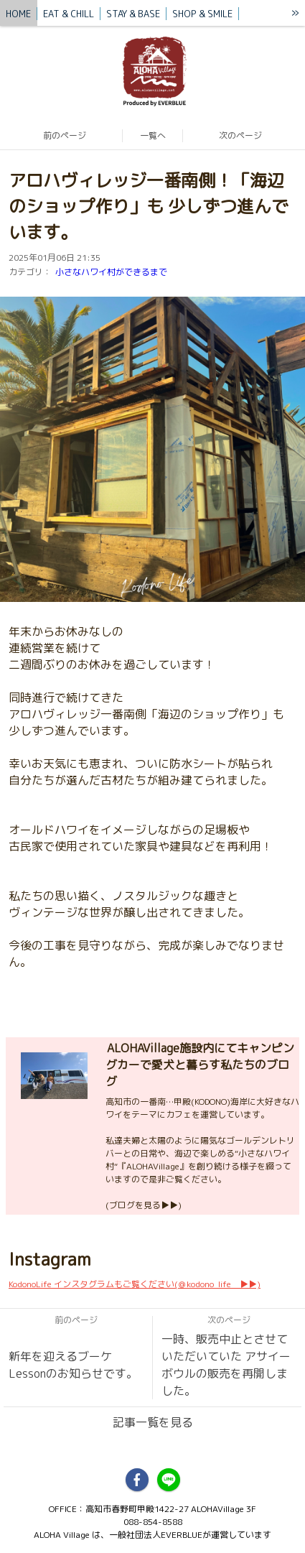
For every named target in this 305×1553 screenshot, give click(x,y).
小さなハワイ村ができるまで (111, 272)
